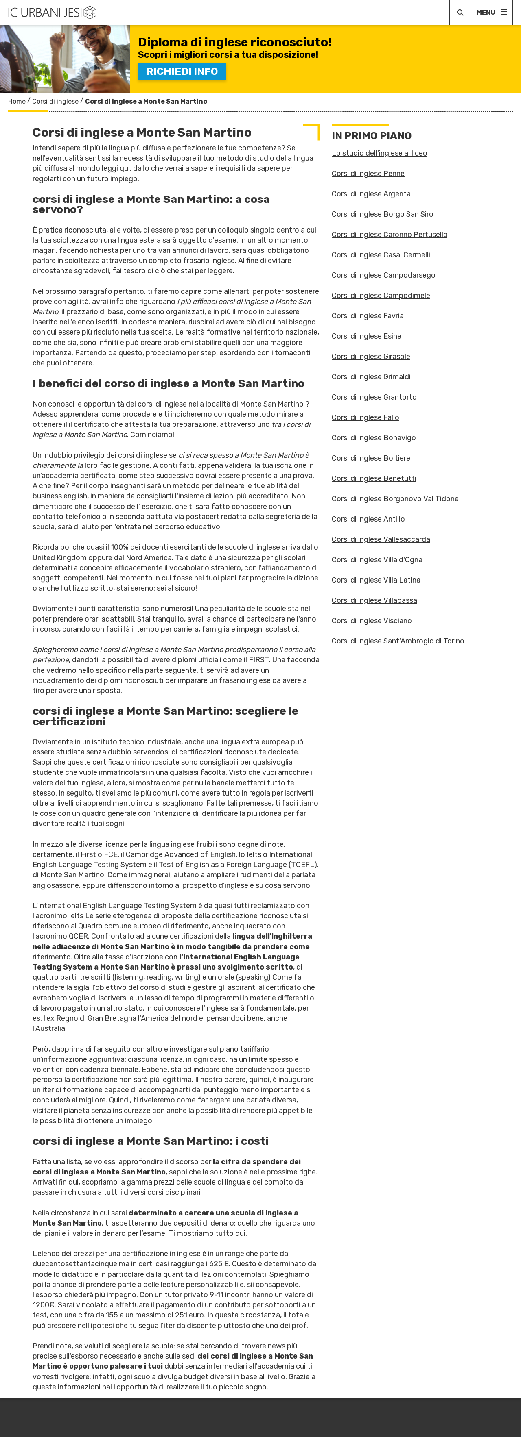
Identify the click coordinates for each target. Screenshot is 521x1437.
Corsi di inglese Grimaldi (371, 377)
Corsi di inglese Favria (368, 316)
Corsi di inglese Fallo (365, 417)
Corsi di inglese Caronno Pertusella (389, 234)
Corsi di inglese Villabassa (374, 600)
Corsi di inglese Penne (368, 174)
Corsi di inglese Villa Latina (376, 580)
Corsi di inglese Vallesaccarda (381, 539)
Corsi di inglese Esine (366, 336)
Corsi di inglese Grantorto (374, 397)
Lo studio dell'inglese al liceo (379, 153)
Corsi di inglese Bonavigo (374, 438)
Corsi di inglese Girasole (371, 356)
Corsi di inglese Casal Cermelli (381, 255)
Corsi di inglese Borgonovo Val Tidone (395, 499)
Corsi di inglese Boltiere (371, 458)
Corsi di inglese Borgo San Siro (382, 214)
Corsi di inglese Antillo (368, 519)
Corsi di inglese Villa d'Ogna (377, 560)
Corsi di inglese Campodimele (381, 295)
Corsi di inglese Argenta (371, 194)
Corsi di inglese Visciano (372, 621)
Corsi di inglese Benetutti (374, 478)
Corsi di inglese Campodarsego (384, 275)
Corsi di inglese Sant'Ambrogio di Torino (398, 641)
